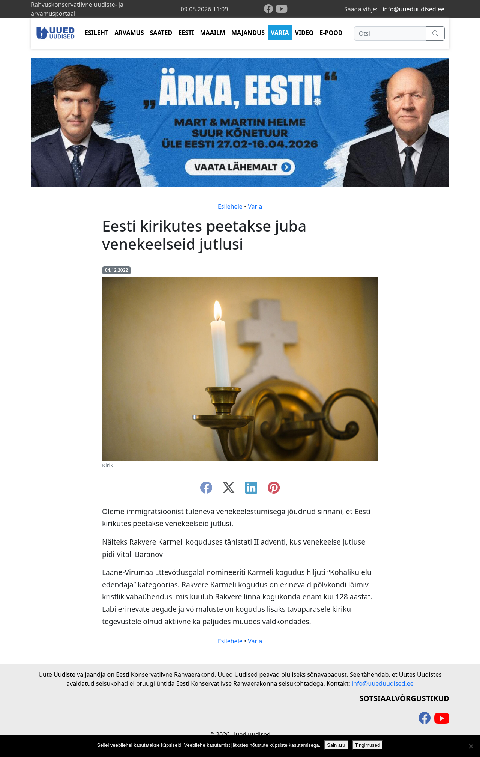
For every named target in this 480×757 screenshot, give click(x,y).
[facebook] (270, 9)
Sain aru (336, 745)
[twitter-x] (228, 489)
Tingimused (367, 745)
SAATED (161, 33)
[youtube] (281, 9)
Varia (255, 206)
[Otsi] (390, 33)
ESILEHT (96, 33)
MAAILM (212, 33)
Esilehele (230, 206)
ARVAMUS (129, 33)
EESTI (186, 33)
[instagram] (273, 489)
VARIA (280, 33)
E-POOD (331, 33)
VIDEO (304, 33)
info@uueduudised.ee (413, 9)
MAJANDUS (248, 33)
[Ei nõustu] (470, 746)
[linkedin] (251, 489)
